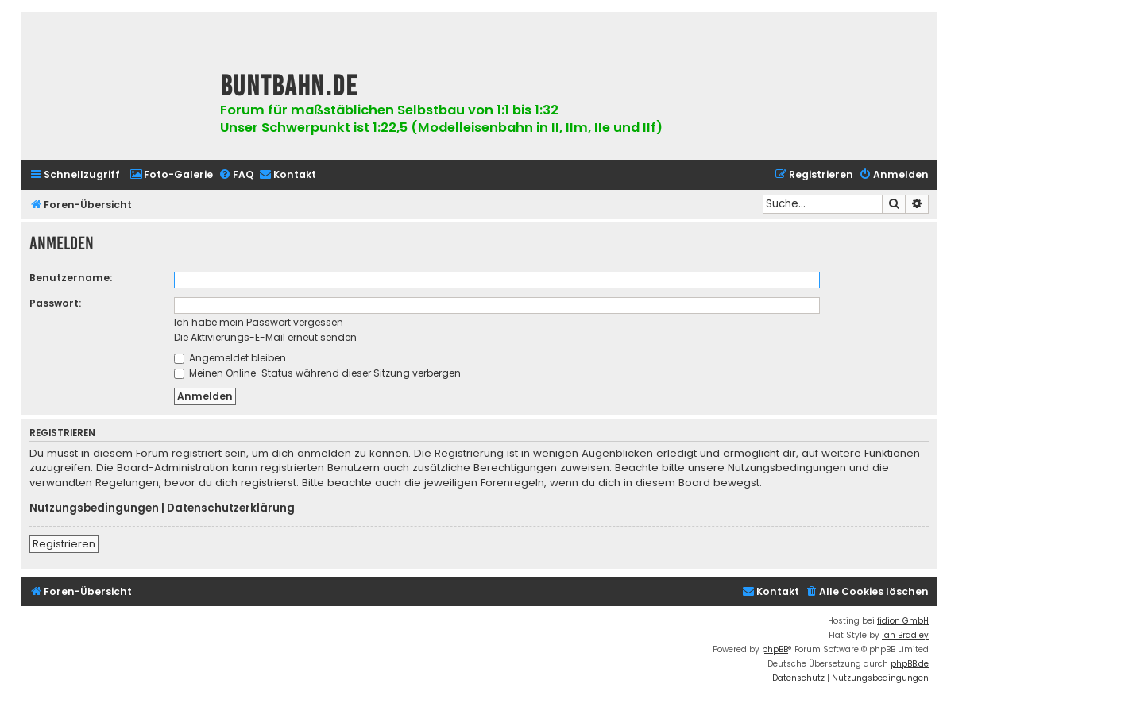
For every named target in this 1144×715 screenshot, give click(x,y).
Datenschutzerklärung (231, 508)
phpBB (775, 649)
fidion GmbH (903, 621)
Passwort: (55, 303)
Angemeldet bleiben (230, 358)
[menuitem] (171, 175)
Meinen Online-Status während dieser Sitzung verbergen (317, 373)
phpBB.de (910, 664)
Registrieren (64, 543)
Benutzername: (70, 277)
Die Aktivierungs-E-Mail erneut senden (265, 337)
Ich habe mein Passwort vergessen (258, 322)
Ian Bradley (905, 635)
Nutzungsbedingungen (94, 508)
